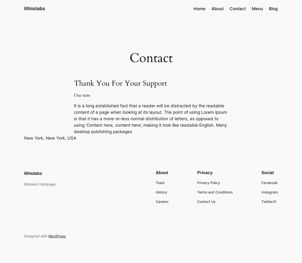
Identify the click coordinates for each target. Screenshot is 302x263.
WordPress (57, 236)
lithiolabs (34, 8)
